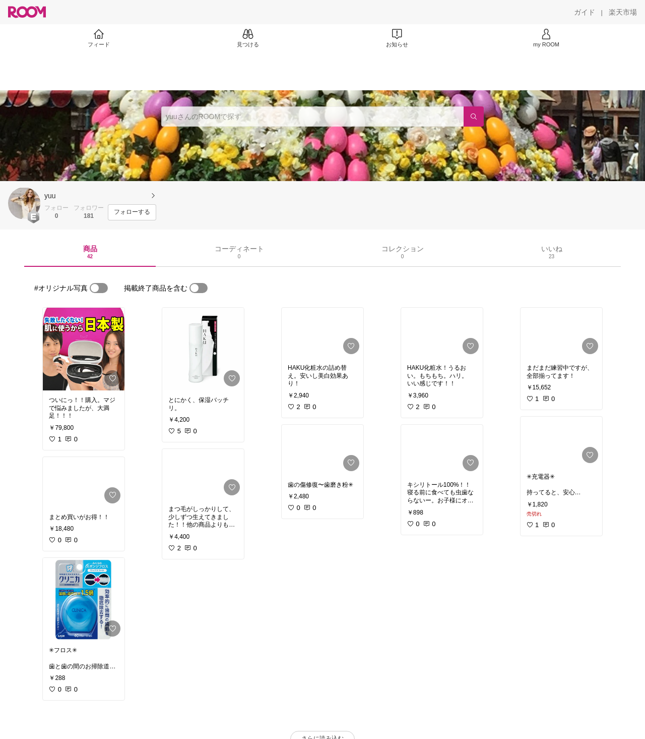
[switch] (99, 288)
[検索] (474, 116)
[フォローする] (132, 212)
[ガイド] (584, 12)
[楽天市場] (623, 12)
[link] (83, 349)
